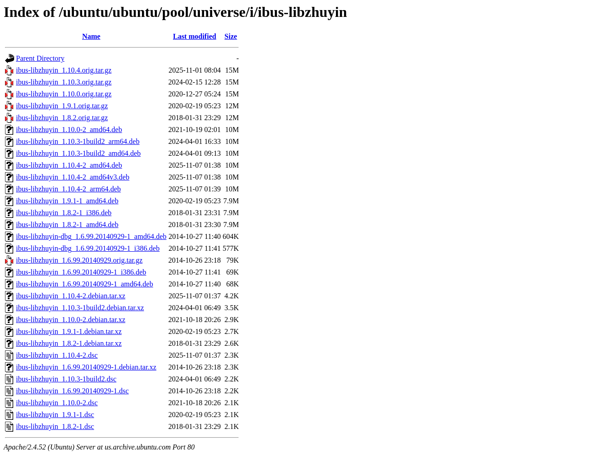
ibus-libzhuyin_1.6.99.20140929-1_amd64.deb (84, 284)
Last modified (194, 36)
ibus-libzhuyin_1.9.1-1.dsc (55, 414)
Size (231, 36)
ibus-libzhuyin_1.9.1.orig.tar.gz (62, 106)
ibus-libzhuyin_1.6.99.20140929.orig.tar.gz (79, 260)
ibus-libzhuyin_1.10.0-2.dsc (57, 403)
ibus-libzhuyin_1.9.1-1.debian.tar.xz (69, 331)
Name (91, 36)
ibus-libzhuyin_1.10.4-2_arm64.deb (68, 189)
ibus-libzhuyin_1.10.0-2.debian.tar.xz (71, 319)
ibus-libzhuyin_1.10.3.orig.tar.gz (63, 82)
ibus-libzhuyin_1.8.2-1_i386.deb (63, 213)
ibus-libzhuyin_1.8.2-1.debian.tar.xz (69, 343)
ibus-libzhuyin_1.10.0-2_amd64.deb (69, 129)
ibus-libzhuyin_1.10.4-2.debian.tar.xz (71, 296)
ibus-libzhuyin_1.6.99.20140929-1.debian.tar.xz (86, 367)
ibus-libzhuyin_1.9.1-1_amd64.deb (67, 201)
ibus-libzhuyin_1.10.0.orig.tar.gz (63, 94)
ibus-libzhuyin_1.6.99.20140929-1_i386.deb (81, 272)
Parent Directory (40, 58)
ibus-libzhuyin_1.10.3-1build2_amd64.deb (78, 153)
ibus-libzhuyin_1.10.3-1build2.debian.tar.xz (80, 308)
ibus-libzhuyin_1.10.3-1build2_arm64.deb (78, 141)
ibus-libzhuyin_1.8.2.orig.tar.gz (62, 118)
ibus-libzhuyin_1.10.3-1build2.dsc (66, 379)
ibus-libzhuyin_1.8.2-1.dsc (55, 426)
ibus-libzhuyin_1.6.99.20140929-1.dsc (72, 391)
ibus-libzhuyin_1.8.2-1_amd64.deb (67, 224)
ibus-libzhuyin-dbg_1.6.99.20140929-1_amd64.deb (91, 236)
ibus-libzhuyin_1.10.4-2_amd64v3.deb (72, 177)
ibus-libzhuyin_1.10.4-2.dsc (57, 355)
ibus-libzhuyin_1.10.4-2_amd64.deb (69, 165)
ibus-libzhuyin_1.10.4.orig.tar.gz (63, 70)
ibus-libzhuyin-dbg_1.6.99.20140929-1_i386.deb (88, 248)
